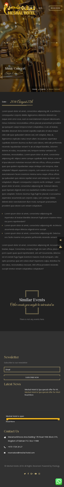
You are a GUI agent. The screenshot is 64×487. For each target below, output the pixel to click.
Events (43, 89)
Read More (29, 395)
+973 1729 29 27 (15, 447)
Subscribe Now (32, 377)
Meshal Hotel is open (15, 416)
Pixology (56, 466)
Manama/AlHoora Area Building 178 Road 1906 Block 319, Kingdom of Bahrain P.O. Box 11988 (33, 439)
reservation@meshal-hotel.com (21, 452)
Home (34, 89)
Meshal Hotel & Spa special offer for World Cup (42, 389)
